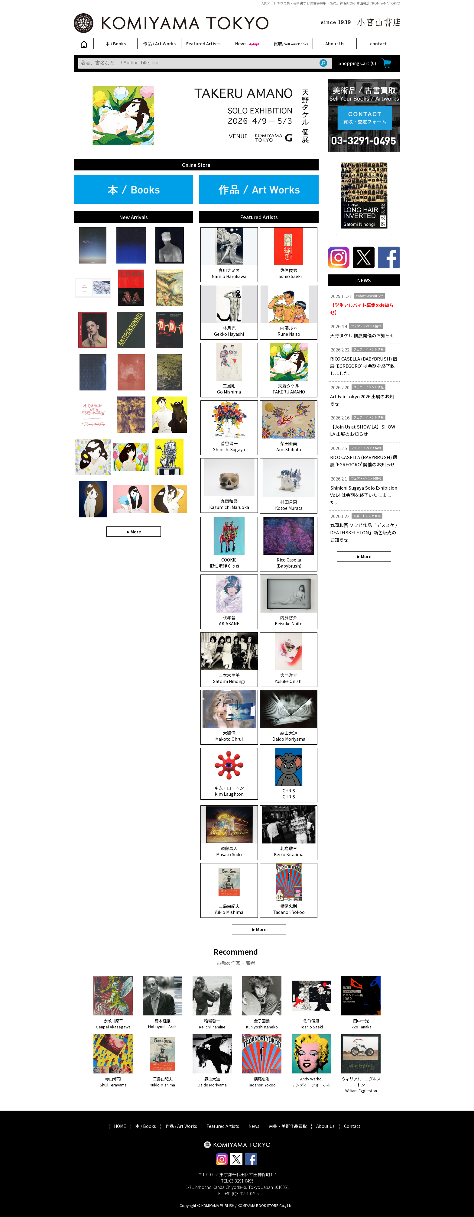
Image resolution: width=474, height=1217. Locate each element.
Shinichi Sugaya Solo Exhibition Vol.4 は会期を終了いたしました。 (363, 494)
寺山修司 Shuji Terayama (113, 1082)
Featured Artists (203, 43)
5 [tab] (373, 234)
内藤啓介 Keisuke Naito (289, 620)
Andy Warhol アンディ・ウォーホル (311, 1082)
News (247, 43)
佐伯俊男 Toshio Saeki (289, 273)
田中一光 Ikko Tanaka (361, 1024)
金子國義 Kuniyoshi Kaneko (262, 1024)
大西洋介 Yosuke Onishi (289, 678)
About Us (334, 43)
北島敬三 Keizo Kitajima (289, 851)
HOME (120, 1126)
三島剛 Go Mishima (229, 389)
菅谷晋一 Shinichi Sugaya (229, 446)
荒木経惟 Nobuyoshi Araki (162, 1024)
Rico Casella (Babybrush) (288, 563)
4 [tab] (364, 234)
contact (378, 43)
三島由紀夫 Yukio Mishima (229, 909)
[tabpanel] (364, 197)
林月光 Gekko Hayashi (229, 331)
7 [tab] (391, 234)
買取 (291, 43)
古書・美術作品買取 (288, 1126)
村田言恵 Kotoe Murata (289, 505)
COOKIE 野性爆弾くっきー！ (229, 563)
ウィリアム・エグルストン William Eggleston (361, 1084)
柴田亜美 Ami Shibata (288, 446)
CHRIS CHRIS (289, 794)
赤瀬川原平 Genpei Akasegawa (113, 1024)
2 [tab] (346, 234)
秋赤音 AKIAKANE (229, 620)
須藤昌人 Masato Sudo (229, 851)
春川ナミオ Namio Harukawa (229, 273)
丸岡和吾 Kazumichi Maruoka (229, 504)
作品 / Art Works (159, 43)
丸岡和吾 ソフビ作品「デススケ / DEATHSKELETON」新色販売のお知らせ (363, 532)
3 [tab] (355, 234)
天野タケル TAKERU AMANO (288, 389)
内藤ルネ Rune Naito (289, 331)
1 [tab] (337, 234)
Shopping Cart (357, 63)
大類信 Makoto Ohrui (229, 736)
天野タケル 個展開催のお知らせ (362, 335)
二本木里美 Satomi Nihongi (229, 678)
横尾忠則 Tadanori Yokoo (289, 909)
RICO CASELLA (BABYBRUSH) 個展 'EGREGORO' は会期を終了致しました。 (363, 365)
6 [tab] (382, 234)
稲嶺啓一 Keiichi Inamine (212, 1024)
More (136, 532)
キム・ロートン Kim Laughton (229, 791)
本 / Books (116, 43)
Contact (352, 1126)
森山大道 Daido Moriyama (288, 736)
